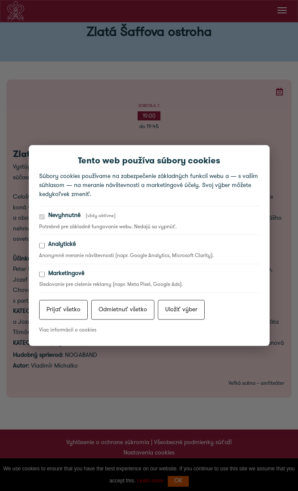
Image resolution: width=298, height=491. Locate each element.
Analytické (57, 245)
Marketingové (61, 273)
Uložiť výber (181, 309)
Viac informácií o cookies (67, 330)
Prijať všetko (63, 309)
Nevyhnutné (77, 216)
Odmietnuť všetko (122, 309)
